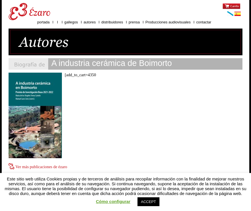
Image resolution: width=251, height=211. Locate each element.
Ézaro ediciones (29, 12)
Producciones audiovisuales (168, 22)
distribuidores (112, 22)
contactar (203, 22)
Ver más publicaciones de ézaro (41, 166)
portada (43, 22)
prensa (134, 22)
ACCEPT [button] (148, 202)
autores (90, 22)
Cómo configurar (113, 201)
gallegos (71, 22)
